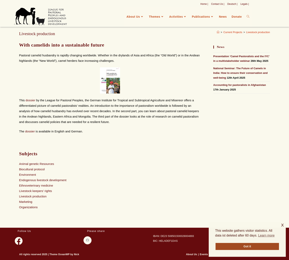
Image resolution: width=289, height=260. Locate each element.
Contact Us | (217, 4)
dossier (31, 100)
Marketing (25, 201)
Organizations (28, 207)
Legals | (244, 4)
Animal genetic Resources (36, 164)
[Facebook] (19, 241)
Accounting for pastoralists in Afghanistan (239, 84)
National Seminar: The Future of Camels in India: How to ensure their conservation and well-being (240, 73)
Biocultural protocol (32, 169)
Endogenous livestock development (42, 180)
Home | (204, 4)
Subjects (28, 153)
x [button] (282, 225)
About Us (191, 254)
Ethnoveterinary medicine (36, 185)
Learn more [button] (266, 235)
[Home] (218, 32)
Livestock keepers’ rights (35, 191)
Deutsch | (232, 4)
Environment (27, 174)
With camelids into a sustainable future (61, 45)
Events (204, 254)
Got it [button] (247, 246)
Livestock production (258, 32)
